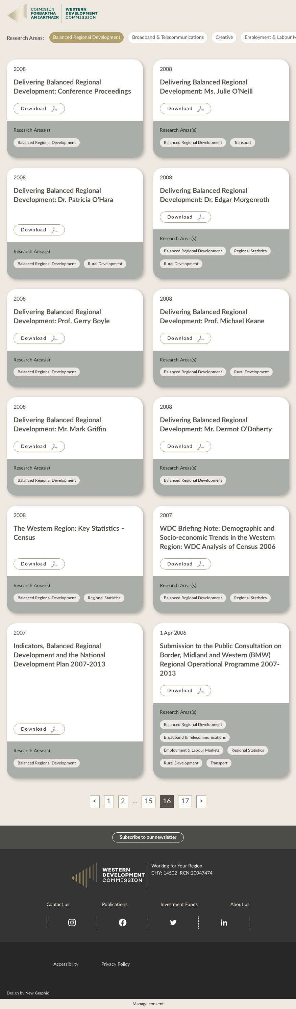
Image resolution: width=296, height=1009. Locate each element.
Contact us (58, 904)
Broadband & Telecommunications (168, 37)
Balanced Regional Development (86, 37)
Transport (242, 143)
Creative (224, 37)
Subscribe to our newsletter (148, 837)
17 (185, 801)
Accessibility (65, 964)
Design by (28, 993)
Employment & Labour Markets (191, 750)
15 (149, 801)
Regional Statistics (250, 251)
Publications (114, 904)
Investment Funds (179, 904)
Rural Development (105, 264)
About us (239, 904)
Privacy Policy (115, 964)
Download (33, 108)
